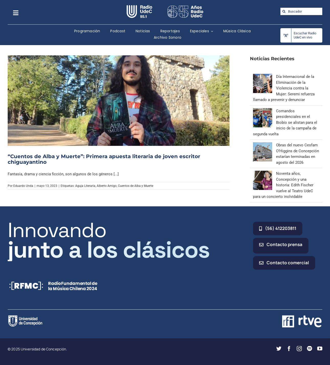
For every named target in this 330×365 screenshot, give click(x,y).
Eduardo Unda (23, 186)
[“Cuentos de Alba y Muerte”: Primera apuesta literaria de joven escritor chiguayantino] (118, 100)
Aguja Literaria (85, 186)
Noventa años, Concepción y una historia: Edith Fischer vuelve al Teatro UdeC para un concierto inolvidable (283, 185)
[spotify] (309, 348)
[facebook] (289, 348)
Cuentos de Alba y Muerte (135, 186)
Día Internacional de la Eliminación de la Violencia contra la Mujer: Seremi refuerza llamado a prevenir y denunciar (284, 88)
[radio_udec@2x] (139, 7)
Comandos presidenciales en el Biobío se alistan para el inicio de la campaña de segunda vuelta (285, 122)
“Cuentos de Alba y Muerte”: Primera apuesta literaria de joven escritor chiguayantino (104, 159)
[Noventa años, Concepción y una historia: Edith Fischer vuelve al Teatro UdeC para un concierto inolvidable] (262, 173)
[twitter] (278, 348)
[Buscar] (284, 11)
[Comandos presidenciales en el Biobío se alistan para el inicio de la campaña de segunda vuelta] (262, 111)
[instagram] (299, 348)
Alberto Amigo (107, 186)
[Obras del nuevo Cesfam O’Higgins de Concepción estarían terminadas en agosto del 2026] (262, 145)
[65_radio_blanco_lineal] (185, 7)
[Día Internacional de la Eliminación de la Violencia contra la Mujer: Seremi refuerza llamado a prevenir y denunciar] (262, 76)
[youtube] (319, 348)
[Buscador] (301, 11)
